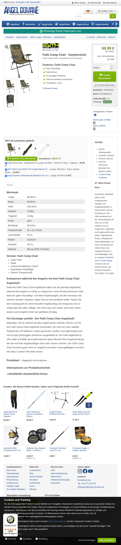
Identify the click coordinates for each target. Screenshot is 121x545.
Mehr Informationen (13, 534)
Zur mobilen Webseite (16, 489)
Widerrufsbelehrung (59, 473)
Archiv (32, 486)
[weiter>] (111, 37)
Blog (31, 473)
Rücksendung (12, 480)
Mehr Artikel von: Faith (50, 50)
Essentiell (12, 538)
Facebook (33, 480)
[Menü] (16, 516)
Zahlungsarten (13, 477)
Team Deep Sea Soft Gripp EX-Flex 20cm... (81, 413)
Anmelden (20, 2)
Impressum (55, 483)
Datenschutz (56, 477)
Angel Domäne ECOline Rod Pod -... (58, 413)
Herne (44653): (99, 126)
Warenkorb (109, 3)
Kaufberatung (12, 483)
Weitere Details (50, 88)
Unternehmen (35, 470)
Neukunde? (35, 2)
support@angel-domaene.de (91, 487)
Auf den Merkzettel (104, 85)
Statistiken (27, 538)
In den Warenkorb (104, 76)
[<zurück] (91, 37)
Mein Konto (78, 3)
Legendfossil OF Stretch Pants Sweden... (10, 414)
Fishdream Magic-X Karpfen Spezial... (80, 449)
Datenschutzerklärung (57, 521)
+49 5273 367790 (87, 483)
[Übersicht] (101, 37)
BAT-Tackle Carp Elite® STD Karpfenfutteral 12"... (28, 169)
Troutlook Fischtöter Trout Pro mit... (57, 449)
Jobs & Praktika (36, 477)
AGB (53, 470)
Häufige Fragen (13, 486)
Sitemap (32, 489)
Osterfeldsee (34, 483)
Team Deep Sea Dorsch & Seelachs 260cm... (34, 414)
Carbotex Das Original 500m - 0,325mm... (35, 449)
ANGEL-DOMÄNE (22, 11)
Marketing (42, 538)
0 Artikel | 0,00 (106, 11)
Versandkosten (13, 473)
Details (10, 185)
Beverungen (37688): (102, 120)
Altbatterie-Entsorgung (60, 480)
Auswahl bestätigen (86, 540)
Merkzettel (94, 3)
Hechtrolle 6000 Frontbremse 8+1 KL (12, 449)
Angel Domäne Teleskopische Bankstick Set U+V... (29, 175)
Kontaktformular (84, 480)
